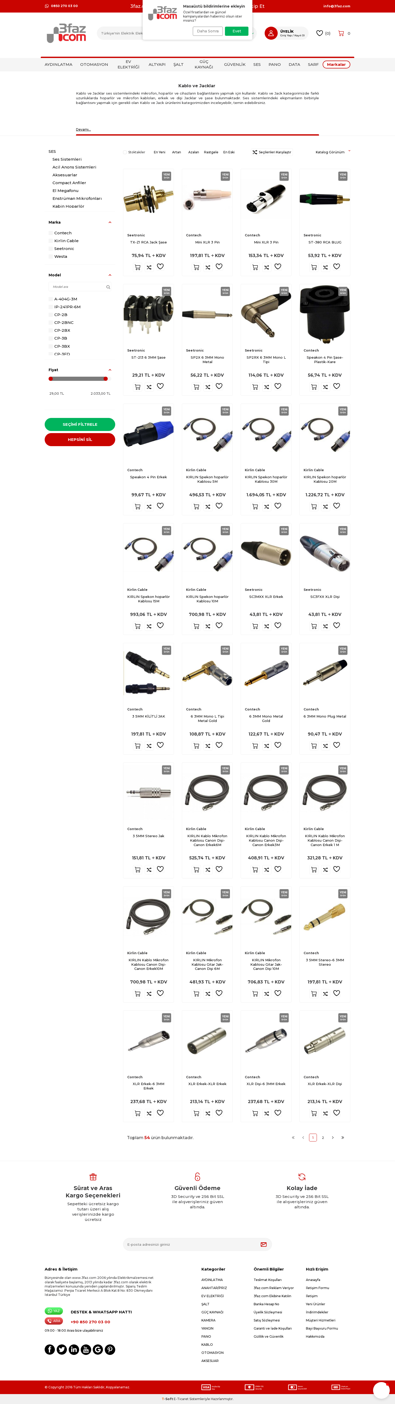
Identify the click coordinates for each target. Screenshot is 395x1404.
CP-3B (58, 338)
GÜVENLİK (235, 64)
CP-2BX (59, 330)
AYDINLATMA (58, 64)
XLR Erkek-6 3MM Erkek (148, 1086)
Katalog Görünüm (333, 152)
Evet (237, 31)
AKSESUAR (210, 1361)
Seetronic (61, 248)
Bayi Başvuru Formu (322, 1328)
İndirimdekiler (317, 1312)
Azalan (193, 152)
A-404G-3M (63, 298)
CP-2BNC (61, 322)
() (323, 33)
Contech (60, 232)
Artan (176, 152)
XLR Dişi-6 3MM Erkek (266, 1084)
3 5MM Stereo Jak (148, 836)
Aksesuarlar (65, 174)
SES (257, 64)
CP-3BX (59, 346)
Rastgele (211, 152)
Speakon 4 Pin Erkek (148, 477)
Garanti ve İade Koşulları (273, 1328)
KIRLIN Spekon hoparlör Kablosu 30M (266, 479)
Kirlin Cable (64, 240)
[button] (381, 1390)
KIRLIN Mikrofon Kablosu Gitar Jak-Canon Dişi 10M (266, 964)
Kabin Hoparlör (68, 206)
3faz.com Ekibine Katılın (272, 1296)
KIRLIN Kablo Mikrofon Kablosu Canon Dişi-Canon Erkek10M (149, 964)
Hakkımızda (315, 1336)
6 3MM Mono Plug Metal (325, 716)
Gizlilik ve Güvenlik (268, 1336)
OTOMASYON (94, 64)
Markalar (336, 64)
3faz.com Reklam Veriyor (274, 1288)
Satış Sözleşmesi (267, 1320)
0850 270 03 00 (61, 6)
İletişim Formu (317, 1288)
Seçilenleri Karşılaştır (272, 152)
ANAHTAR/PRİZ (214, 1288)
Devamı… (83, 129)
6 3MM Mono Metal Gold (266, 718)
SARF (313, 64)
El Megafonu (66, 190)
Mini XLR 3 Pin (207, 242)
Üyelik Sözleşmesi (268, 1312)
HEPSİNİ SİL (80, 441)
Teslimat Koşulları (268, 1280)
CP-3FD (59, 354)
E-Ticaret (181, 1399)
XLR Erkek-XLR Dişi (325, 1084)
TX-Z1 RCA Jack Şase (148, 242)
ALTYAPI (157, 64)
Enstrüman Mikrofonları (77, 198)
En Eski (229, 152)
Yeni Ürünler (315, 1304)
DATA (294, 64)
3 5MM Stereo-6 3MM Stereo (325, 962)
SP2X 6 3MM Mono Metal (207, 359)
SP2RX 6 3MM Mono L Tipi (266, 359)
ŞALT (178, 64)
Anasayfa (313, 1280)
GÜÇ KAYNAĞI (204, 64)
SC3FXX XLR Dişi (325, 597)
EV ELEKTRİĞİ (129, 64)
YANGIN (207, 1328)
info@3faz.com (336, 6)
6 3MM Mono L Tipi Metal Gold (207, 718)
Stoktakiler (134, 152)
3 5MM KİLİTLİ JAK (148, 716)
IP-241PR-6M (65, 306)
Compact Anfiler (69, 182)
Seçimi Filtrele (80, 424)
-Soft (168, 1399)
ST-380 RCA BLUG (325, 242)
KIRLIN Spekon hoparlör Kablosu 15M (148, 599)
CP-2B (58, 314)
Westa (58, 256)
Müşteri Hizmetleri (320, 1320)
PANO (275, 64)
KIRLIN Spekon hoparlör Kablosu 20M (325, 479)
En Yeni (159, 152)
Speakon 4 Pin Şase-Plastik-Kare (325, 359)
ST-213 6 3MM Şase (148, 357)
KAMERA (208, 1320)
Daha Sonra (206, 31)
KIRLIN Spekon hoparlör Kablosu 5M (207, 479)
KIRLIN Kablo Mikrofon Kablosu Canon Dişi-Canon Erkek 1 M (325, 840)
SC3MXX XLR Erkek (266, 597)
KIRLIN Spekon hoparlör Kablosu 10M (207, 599)
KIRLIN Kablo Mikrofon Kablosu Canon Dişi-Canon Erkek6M (207, 840)
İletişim (312, 1296)
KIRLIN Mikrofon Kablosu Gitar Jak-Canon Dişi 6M (207, 964)
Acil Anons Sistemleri (74, 167)
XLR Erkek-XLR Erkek (207, 1084)
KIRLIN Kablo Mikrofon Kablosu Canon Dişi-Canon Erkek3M (266, 840)
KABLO (207, 1345)
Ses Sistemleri (67, 159)
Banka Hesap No (266, 1304)
